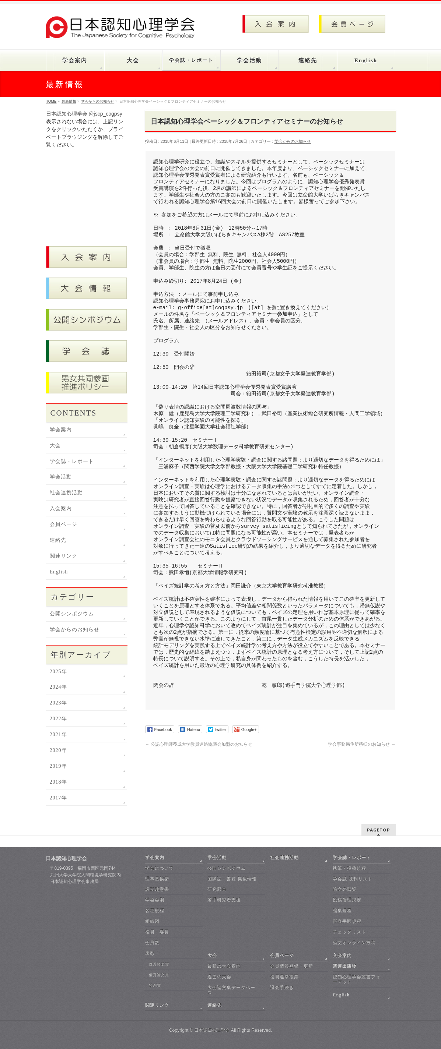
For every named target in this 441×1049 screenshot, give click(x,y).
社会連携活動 (66, 492)
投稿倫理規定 (347, 900)
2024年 (58, 687)
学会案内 (61, 429)
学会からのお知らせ (292, 141)
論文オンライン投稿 (354, 942)
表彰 (150, 953)
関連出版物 (345, 966)
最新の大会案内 (224, 966)
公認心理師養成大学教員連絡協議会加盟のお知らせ (198, 744)
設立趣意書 (157, 889)
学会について (159, 868)
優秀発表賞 (159, 964)
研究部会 (217, 889)
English (59, 572)
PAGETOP (378, 829)
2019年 (58, 766)
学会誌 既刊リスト (352, 879)
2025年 (58, 671)
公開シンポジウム (72, 614)
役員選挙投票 (284, 976)
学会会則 (154, 900)
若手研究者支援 (224, 900)
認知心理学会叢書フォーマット (357, 979)
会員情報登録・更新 (291, 966)
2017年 (58, 798)
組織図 (152, 921)
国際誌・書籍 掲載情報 (232, 879)
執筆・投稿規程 (349, 868)
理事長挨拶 (157, 879)
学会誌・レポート (72, 461)
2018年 (58, 782)
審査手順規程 (347, 921)
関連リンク (63, 556)
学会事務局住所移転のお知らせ (361, 744)
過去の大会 (219, 976)
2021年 (58, 734)
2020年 (58, 750)
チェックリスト (349, 932)
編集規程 (342, 910)
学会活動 (61, 477)
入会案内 (61, 508)
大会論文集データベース (231, 990)
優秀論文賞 (159, 975)
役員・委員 (157, 932)
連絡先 (58, 540)
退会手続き (282, 987)
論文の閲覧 (345, 889)
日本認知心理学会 (212, 1030)
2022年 (58, 718)
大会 (55, 445)
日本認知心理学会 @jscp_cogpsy (84, 114)
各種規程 (154, 910)
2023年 (58, 703)
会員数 (152, 942)
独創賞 (155, 985)
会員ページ (63, 524)
